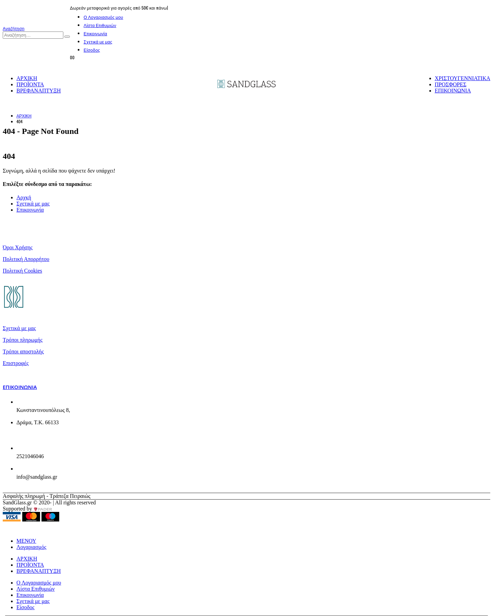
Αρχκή (23, 197)
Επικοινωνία (95, 33)
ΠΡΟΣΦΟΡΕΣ (451, 84)
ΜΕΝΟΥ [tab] (26, 541)
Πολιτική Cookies (22, 271)
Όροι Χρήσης (18, 247)
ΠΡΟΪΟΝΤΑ (30, 84)
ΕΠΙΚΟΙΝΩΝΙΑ (453, 90)
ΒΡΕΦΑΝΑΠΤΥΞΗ (38, 90)
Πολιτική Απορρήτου (26, 259)
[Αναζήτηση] (67, 37)
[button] (14, 28)
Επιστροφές (15, 363)
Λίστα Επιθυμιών (100, 25)
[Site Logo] (246, 86)
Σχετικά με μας (98, 41)
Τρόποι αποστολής (23, 351)
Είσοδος (92, 50)
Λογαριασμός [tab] (31, 547)
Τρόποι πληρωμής (22, 340)
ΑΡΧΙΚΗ (26, 78)
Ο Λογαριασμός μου (103, 17)
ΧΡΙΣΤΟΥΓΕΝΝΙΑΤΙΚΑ (462, 78)
